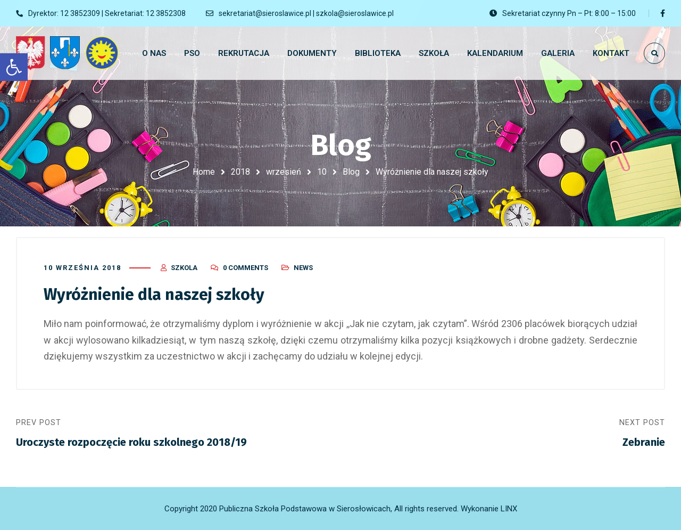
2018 (240, 172)
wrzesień (283, 172)
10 (322, 172)
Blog (351, 172)
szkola (184, 268)
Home (204, 172)
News (303, 268)
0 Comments (245, 268)
